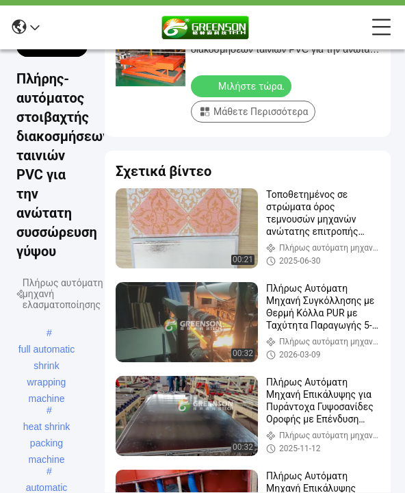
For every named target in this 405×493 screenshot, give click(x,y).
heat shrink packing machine (46, 428)
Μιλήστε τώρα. (242, 85)
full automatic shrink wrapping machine (46, 350)
